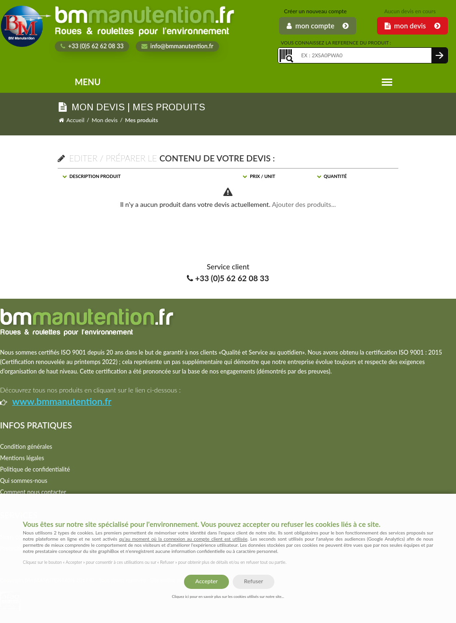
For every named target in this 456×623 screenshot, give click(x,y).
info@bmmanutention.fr (177, 46)
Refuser (253, 581)
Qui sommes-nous (23, 480)
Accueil (75, 120)
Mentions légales (22, 458)
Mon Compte (318, 25)
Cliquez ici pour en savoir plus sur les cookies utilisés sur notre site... (228, 596)
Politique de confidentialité (35, 469)
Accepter (206, 581)
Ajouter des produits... (304, 204)
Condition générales (26, 446)
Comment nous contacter (33, 492)
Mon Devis (412, 25)
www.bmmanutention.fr (62, 401)
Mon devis (105, 120)
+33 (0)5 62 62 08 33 (92, 46)
